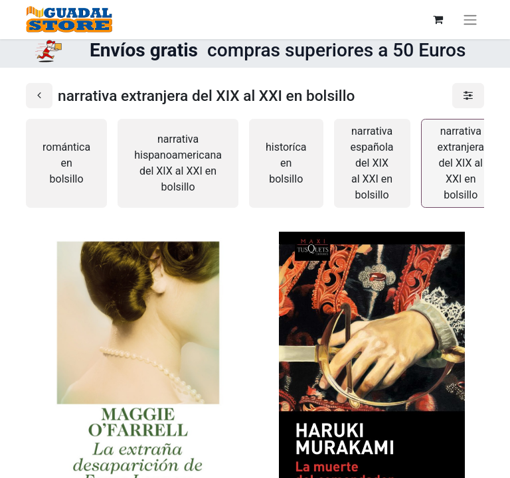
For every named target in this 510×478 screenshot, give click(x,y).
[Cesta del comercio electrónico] (437, 19)
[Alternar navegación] (470, 19)
